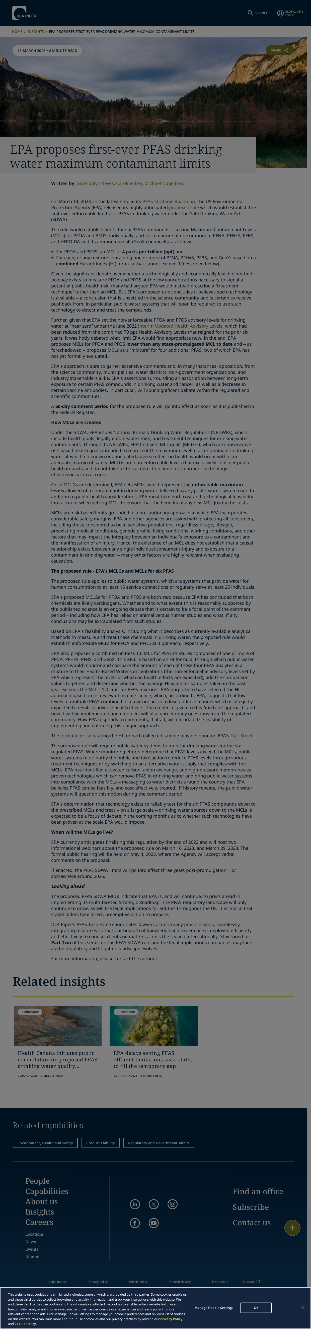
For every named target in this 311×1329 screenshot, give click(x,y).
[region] (155, 1308)
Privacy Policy (171, 1319)
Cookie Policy (25, 1323)
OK (256, 1307)
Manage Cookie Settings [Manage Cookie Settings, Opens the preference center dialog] (214, 1307)
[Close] (302, 1307)
